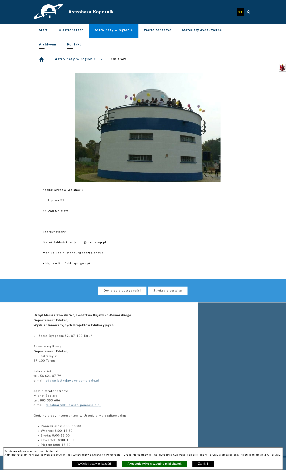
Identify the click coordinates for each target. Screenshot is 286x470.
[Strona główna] (42, 59)
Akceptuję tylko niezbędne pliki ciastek (154, 463)
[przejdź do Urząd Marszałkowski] (282, 67)
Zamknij (203, 463)
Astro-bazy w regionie (79, 59)
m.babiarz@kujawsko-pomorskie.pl (73, 409)
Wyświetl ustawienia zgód (94, 463)
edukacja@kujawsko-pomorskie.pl (72, 384)
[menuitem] (43, 31)
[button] (240, 12)
